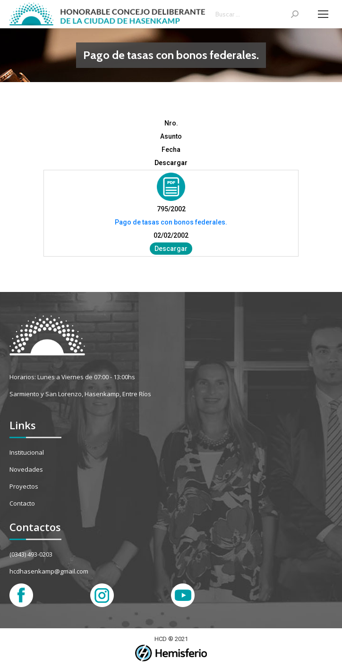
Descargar (171, 248)
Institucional (26, 452)
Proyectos (23, 486)
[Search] (257, 14)
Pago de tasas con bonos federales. (171, 222)
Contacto (22, 503)
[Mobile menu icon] (323, 14)
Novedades (26, 469)
